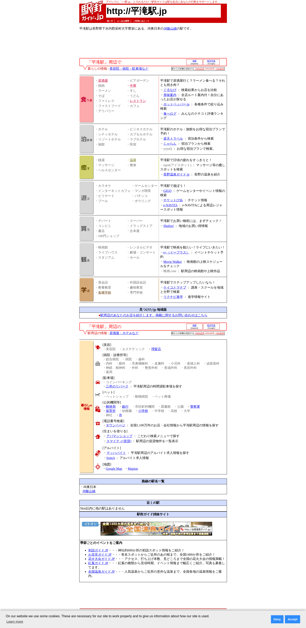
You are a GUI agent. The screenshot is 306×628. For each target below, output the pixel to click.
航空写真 (211, 61)
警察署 (195, 406)
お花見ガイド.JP (100, 554)
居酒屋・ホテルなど (124, 333)
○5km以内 (219, 69)
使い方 (110, 21)
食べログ (169, 113)
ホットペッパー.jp (176, 104)
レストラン (138, 101)
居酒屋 (103, 80)
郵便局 (111, 406)
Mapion (133, 468)
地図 (194, 61)
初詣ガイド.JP (98, 550)
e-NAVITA (170, 205)
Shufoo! (168, 226)
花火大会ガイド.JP (101, 559)
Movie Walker (172, 261)
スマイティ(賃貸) (118, 441)
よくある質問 (123, 21)
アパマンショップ (119, 436)
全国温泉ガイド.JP (101, 571)
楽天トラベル (173, 138)
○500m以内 (199, 69)
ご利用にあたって (141, 21)
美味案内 (169, 95)
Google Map (114, 468)
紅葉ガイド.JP (98, 563)
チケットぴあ (173, 200)
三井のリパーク (117, 386)
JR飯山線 (170, 28)
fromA (110, 458)
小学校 (143, 411)
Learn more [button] (14, 621)
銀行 (125, 406)
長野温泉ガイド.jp (176, 174)
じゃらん (169, 143)
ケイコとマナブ (174, 287)
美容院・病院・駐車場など (129, 68)
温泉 (133, 160)
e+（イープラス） (176, 252)
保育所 (111, 411)
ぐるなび (169, 90)
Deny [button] (277, 619)
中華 (133, 85)
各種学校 (104, 292)
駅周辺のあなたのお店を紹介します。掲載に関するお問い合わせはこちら (153, 315)
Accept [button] (292, 619)
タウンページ (115, 425)
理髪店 (156, 349)
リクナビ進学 (173, 296)
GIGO (167, 191)
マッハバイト (116, 453)
